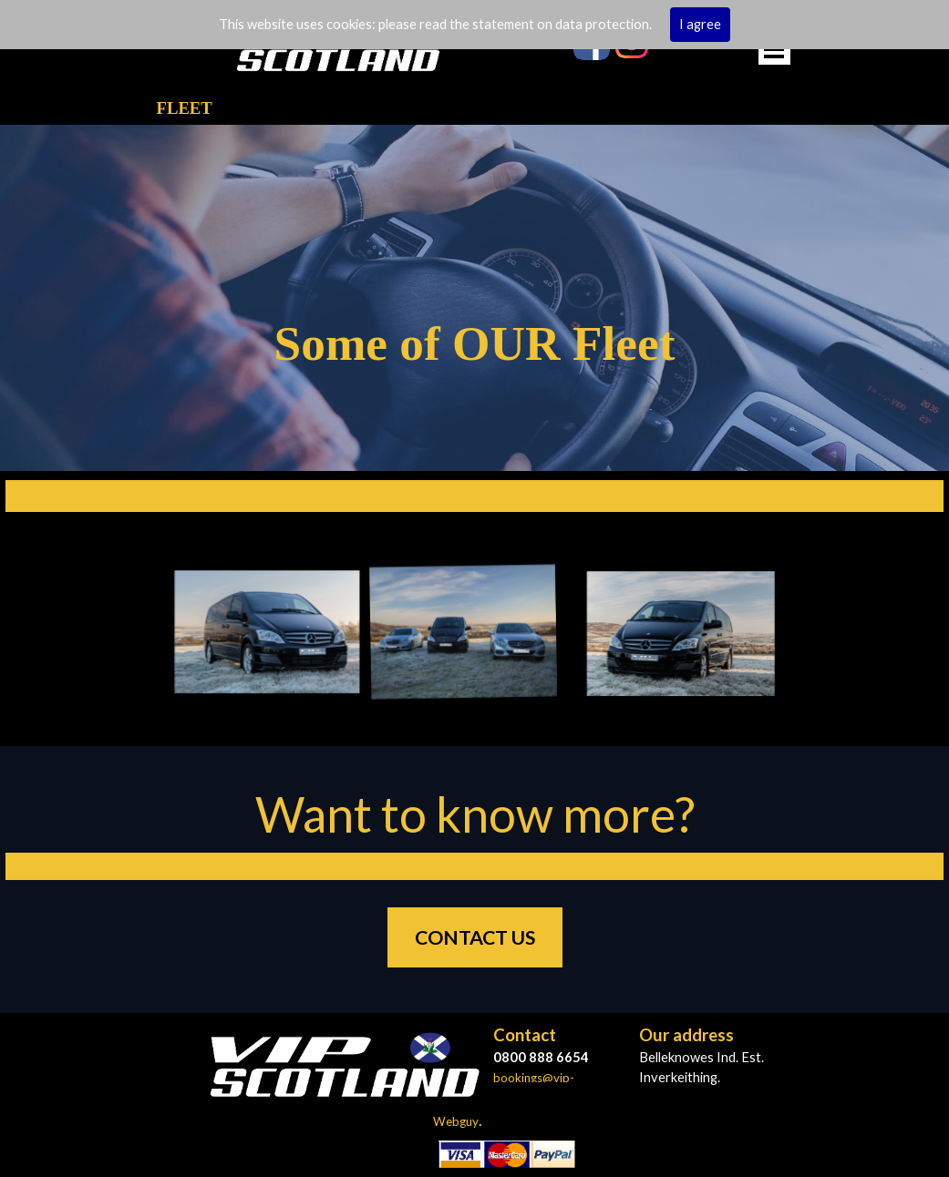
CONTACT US (475, 937)
